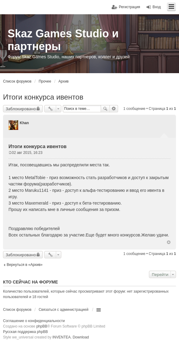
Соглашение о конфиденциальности (34, 321)
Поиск (105, 108)
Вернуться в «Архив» (24, 265)
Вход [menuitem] (157, 7)
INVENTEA (61, 337)
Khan (24, 123)
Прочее (45, 81)
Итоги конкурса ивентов (43, 97)
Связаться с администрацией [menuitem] (63, 309)
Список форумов (17, 81)
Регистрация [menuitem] (129, 7)
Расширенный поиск (114, 108)
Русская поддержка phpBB (25, 332)
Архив (64, 81)
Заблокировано (21, 108)
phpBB (41, 326)
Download (81, 337)
